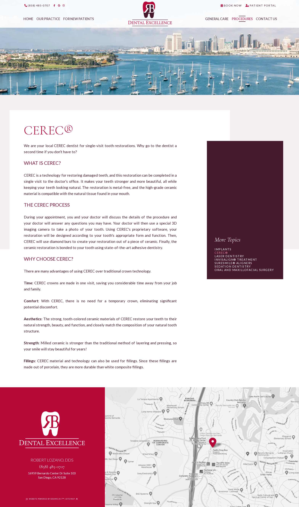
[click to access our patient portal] (260, 5)
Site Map (70, 499)
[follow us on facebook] (54, 5)
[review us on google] (59, 5)
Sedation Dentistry (233, 266)
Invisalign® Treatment (236, 259)
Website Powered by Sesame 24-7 (45, 499)
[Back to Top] (77, 499)
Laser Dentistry (229, 256)
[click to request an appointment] (231, 5)
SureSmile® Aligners (233, 263)
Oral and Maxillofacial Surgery (244, 270)
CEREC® (221, 252)
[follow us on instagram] (63, 5)
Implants (223, 249)
